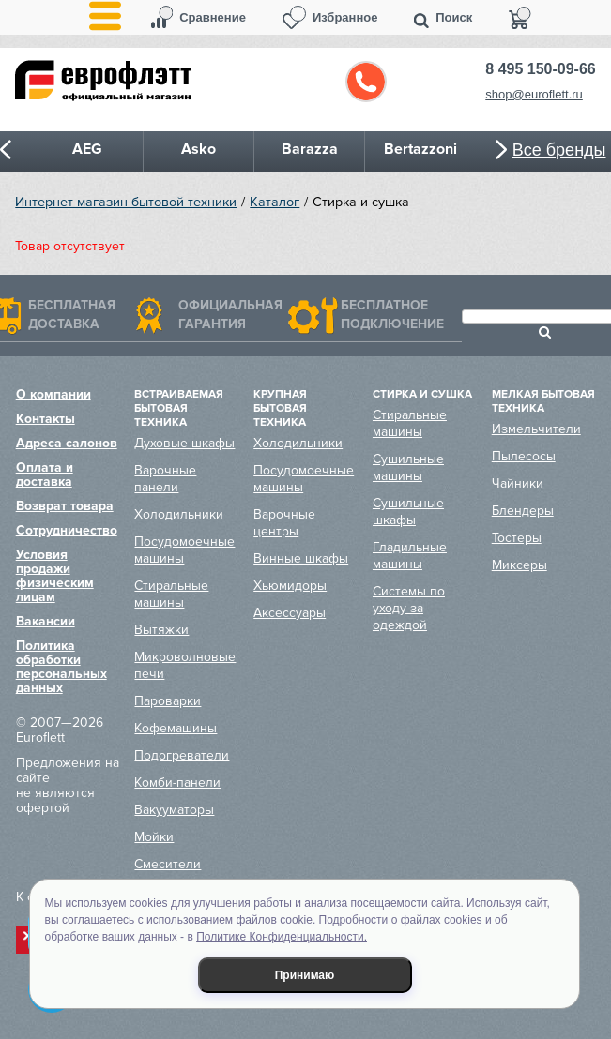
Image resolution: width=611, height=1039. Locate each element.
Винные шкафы (300, 558)
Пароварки (167, 701)
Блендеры (523, 511)
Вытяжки (161, 630)
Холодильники (178, 514)
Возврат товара (65, 506)
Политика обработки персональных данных (61, 667)
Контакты (45, 419)
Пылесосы (524, 456)
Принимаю (305, 975)
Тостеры (517, 538)
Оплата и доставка (44, 474)
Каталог (274, 202)
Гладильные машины (410, 555)
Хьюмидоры (290, 586)
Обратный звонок (366, 81)
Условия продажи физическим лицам (55, 576)
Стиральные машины (171, 594)
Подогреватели (181, 755)
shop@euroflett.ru (534, 94)
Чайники (517, 483)
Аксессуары (289, 613)
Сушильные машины (408, 467)
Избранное (345, 17)
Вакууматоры (174, 810)
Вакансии (45, 621)
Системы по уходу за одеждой (409, 608)
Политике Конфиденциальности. (281, 936)
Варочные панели (165, 478)
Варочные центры (284, 522)
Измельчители (536, 429)
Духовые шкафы (184, 443)
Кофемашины (175, 728)
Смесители (167, 864)
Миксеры (519, 565)
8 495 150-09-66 (540, 69)
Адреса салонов (66, 443)
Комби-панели (177, 783)
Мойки (154, 837)
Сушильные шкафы (408, 511)
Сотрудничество (66, 530)
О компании (53, 394)
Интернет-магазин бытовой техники (126, 202)
